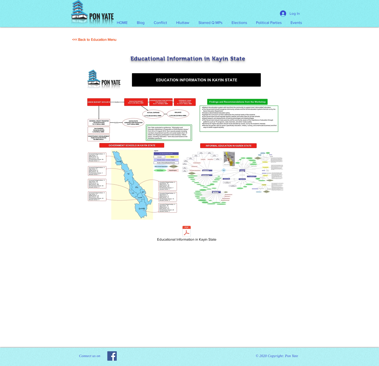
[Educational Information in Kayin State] (187, 234)
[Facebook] (112, 356)
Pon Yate (291, 356)
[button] (183, 22)
